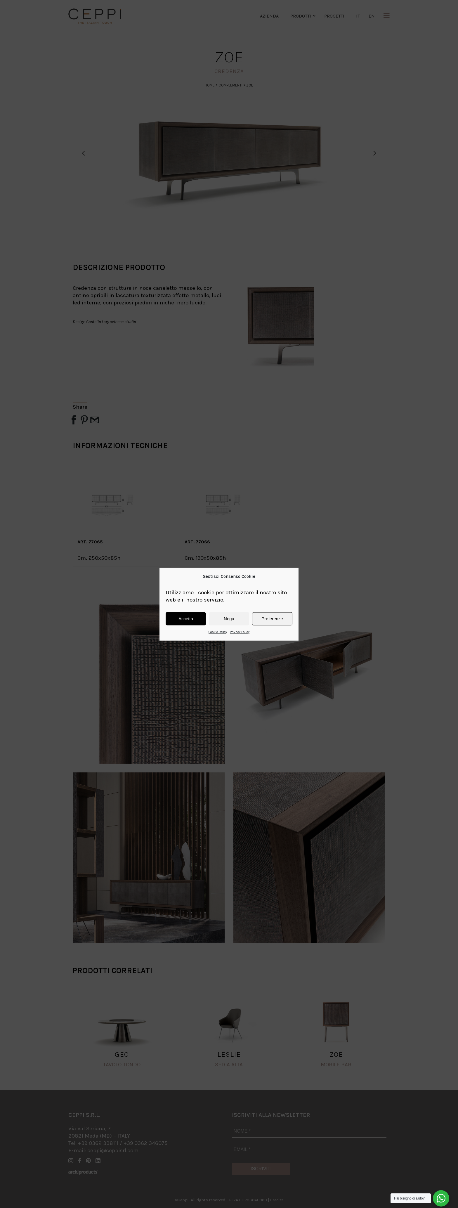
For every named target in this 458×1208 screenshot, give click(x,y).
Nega (229, 618)
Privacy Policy (239, 632)
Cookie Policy (218, 632)
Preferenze (272, 618)
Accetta (185, 618)
